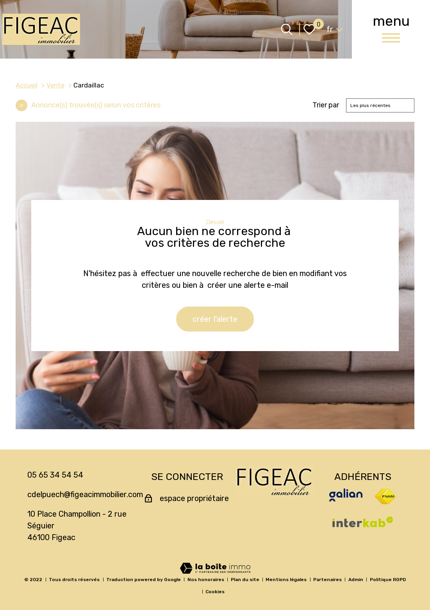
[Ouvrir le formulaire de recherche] (286, 29)
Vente (55, 85)
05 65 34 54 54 (55, 475)
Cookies (215, 591)
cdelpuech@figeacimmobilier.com (85, 494)
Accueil (26, 85)
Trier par (325, 105)
